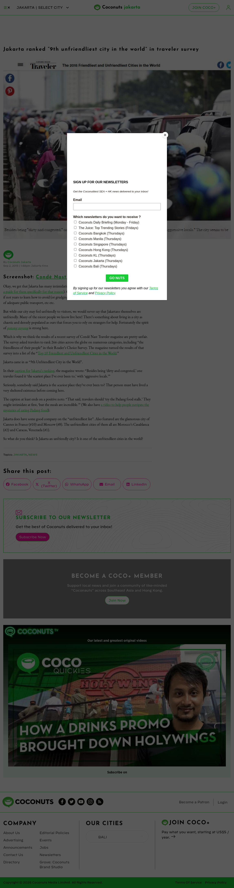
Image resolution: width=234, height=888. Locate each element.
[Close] (166, 134)
